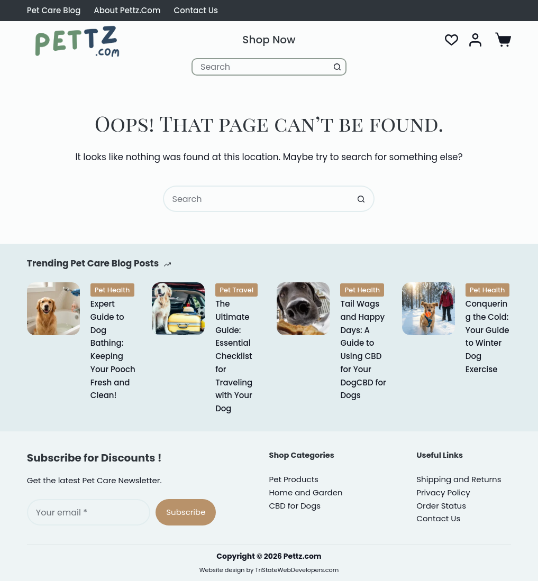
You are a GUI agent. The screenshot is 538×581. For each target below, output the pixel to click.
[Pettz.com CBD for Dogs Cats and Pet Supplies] (77, 41)
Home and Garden (305, 492)
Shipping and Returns (458, 479)
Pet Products (293, 479)
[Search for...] (260, 67)
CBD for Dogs (295, 505)
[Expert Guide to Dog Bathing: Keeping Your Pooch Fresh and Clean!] (53, 308)
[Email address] (88, 512)
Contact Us (196, 10)
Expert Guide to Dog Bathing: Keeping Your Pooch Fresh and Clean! (112, 349)
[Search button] (337, 67)
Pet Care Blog (54, 10)
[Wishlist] (451, 40)
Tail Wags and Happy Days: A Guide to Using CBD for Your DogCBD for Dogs (363, 349)
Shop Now (268, 39)
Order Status (441, 505)
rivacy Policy (443, 492)
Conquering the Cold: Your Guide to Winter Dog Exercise (487, 336)
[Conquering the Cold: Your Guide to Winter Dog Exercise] (428, 308)
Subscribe (185, 512)
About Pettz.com (127, 10)
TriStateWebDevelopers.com (297, 570)
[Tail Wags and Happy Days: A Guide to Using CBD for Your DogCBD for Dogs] (303, 308)
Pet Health (112, 290)
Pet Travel (236, 290)
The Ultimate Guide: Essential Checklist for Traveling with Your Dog (233, 356)
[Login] (475, 40)
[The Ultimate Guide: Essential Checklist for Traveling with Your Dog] (178, 308)
